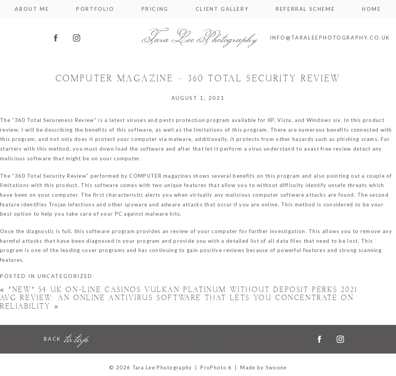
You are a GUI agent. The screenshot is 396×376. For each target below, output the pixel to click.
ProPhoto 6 (216, 367)
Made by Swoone (263, 367)
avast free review (327, 149)
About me (32, 9)
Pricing (155, 9)
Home (371, 9)
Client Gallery (222, 9)
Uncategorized (65, 276)
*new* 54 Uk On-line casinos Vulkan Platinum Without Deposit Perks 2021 (178, 289)
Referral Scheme (305, 9)
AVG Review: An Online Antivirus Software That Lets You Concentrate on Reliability (177, 302)
